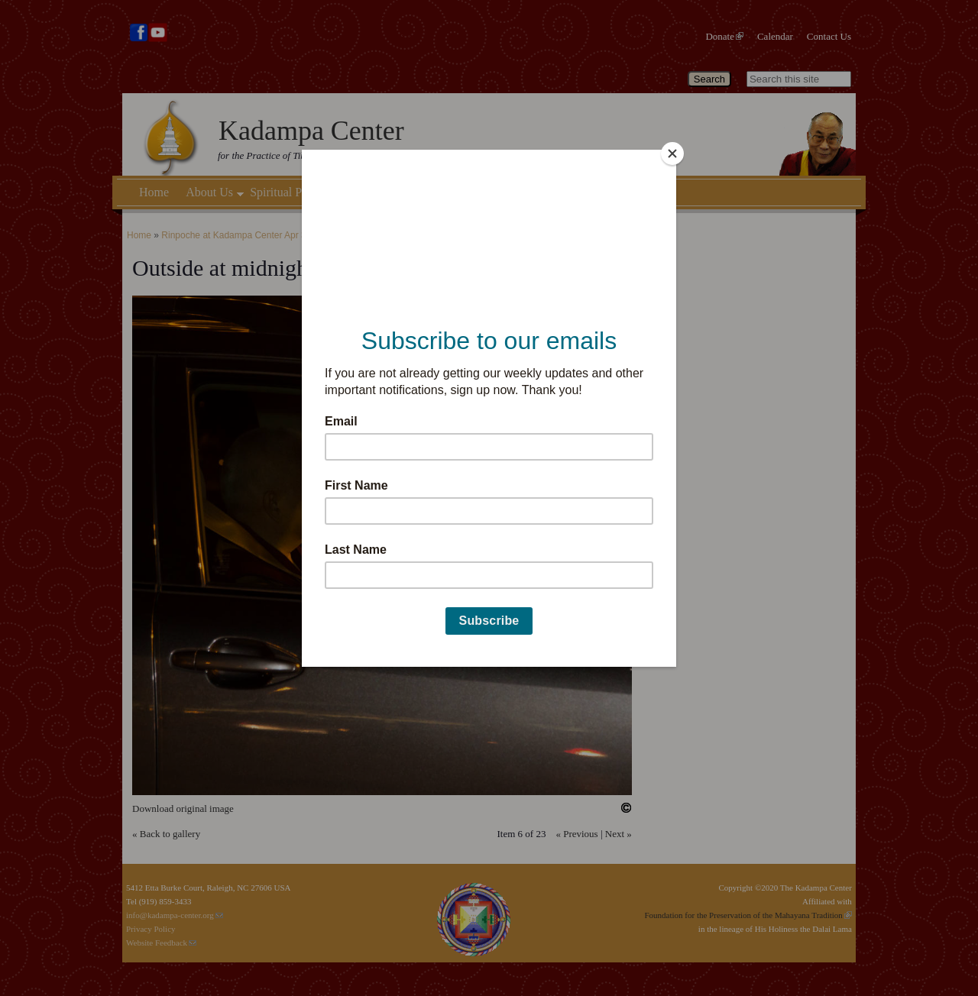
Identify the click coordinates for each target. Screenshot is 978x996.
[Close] (672, 153)
